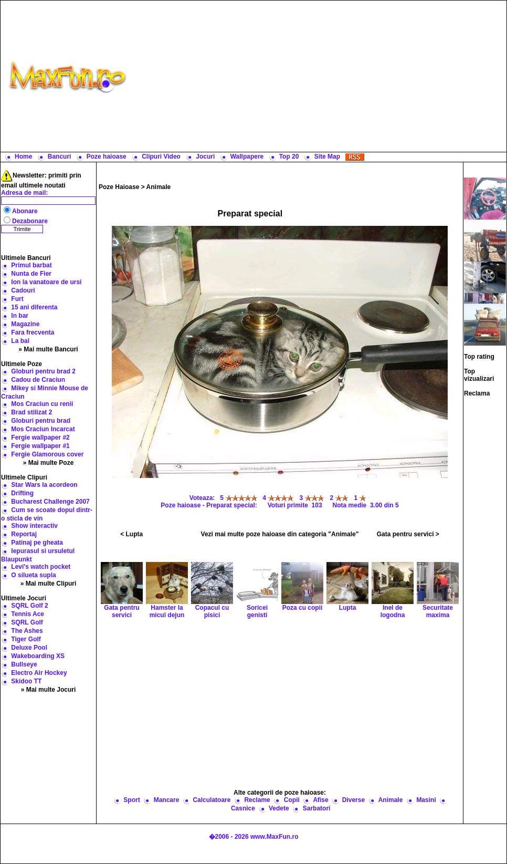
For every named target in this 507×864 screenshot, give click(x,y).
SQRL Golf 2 (29, 605)
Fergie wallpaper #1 (40, 446)
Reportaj (24, 534)
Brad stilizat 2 (31, 412)
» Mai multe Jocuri (48, 689)
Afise (320, 800)
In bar (19, 315)
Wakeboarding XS (38, 656)
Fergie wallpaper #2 (40, 437)
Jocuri (205, 156)
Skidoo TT (26, 681)
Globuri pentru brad (40, 420)
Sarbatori (317, 808)
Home (23, 156)
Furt (17, 299)
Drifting (22, 493)
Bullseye (24, 664)
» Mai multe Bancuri (48, 349)
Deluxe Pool (29, 647)
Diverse (353, 800)
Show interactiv (34, 525)
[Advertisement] (318, 76)
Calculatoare (211, 800)
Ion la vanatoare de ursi (46, 282)
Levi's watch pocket (40, 566)
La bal (20, 341)
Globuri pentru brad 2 (43, 371)
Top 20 (289, 156)
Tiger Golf (25, 639)
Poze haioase (106, 156)
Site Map (327, 156)
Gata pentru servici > (408, 534)
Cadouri (23, 290)
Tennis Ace (27, 614)
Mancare (166, 800)
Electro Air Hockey (39, 672)
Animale (158, 187)
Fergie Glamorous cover (47, 454)
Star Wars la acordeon (44, 484)
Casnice (243, 808)
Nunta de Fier (31, 273)
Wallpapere (247, 156)
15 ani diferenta (34, 307)
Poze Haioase (119, 187)
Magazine (25, 324)
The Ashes (27, 630)
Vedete (279, 808)
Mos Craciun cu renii (42, 404)
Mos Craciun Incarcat (43, 429)
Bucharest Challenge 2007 (50, 501)
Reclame (257, 800)
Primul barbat (31, 265)
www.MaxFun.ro (274, 836)
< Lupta (131, 534)
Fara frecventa (32, 332)
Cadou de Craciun (38, 379)
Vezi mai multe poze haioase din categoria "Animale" (280, 534)
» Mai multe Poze (48, 462)
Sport (131, 800)
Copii (292, 800)
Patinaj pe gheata (37, 542)
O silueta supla (33, 575)
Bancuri (59, 156)
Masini (426, 800)
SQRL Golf (27, 622)
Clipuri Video (161, 156)
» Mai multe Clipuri (48, 583)
